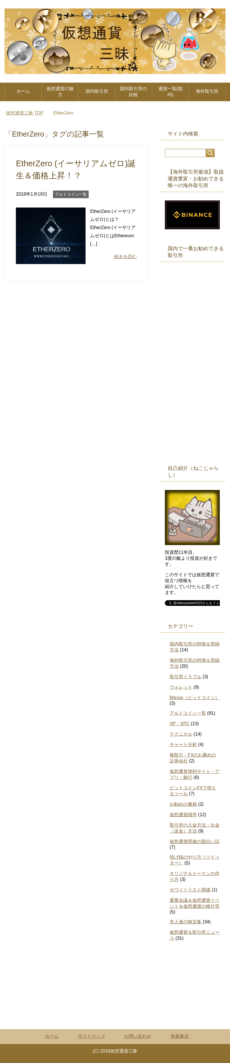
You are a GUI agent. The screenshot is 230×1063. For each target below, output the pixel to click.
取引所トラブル (185, 676)
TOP (25, 113)
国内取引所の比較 (133, 91)
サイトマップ (91, 1036)
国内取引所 (97, 91)
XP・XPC (179, 723)
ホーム (23, 91)
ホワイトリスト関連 (190, 889)
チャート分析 (183, 744)
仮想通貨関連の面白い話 (195, 841)
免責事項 (180, 1036)
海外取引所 (207, 91)
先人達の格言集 (185, 921)
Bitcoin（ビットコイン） (195, 697)
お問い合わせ (137, 1036)
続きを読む (125, 256)
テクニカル (181, 734)
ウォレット (181, 687)
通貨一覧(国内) (170, 91)
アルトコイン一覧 (71, 194)
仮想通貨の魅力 (60, 91)
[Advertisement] (192, 368)
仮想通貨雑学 (183, 814)
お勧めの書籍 (183, 804)
